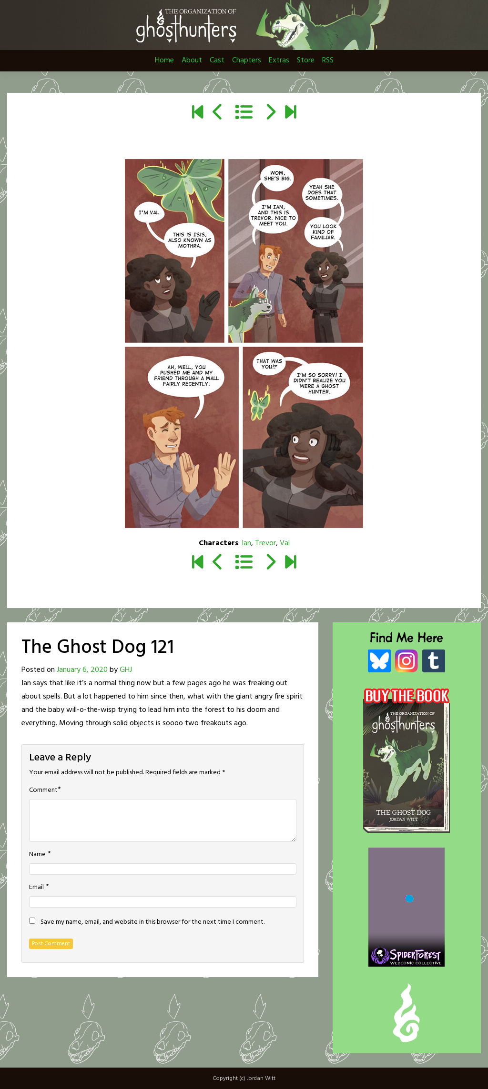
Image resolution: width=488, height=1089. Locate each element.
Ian (246, 543)
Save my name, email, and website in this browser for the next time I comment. (152, 922)
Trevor (265, 543)
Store (306, 60)
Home (164, 60)
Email (36, 887)
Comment (43, 790)
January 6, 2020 (82, 670)
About (192, 60)
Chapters (246, 60)
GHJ (126, 670)
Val (285, 543)
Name (37, 854)
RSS (328, 60)
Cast (217, 60)
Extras (279, 60)
